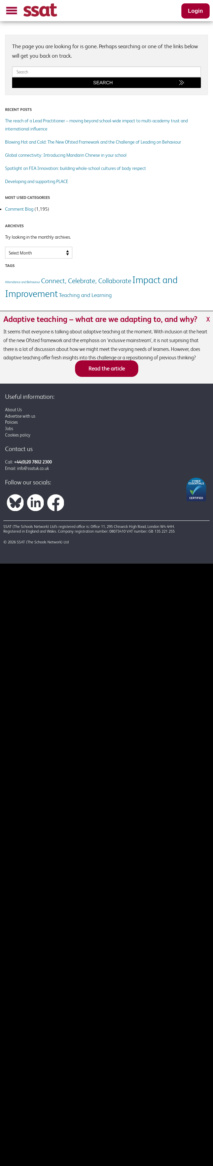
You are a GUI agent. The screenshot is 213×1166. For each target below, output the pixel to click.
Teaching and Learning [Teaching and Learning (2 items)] (85, 295)
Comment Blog (19, 209)
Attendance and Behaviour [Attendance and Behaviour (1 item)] (22, 282)
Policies (11, 422)
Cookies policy (17, 435)
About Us (13, 409)
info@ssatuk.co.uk (33, 468)
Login (195, 11)
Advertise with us (20, 416)
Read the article (106, 368)
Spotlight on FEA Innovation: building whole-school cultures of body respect (75, 168)
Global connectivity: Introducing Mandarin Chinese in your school (66, 155)
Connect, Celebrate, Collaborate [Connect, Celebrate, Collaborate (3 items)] (86, 280)
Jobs (9, 428)
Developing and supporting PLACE (36, 181)
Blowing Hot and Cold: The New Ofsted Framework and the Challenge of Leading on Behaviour (93, 142)
